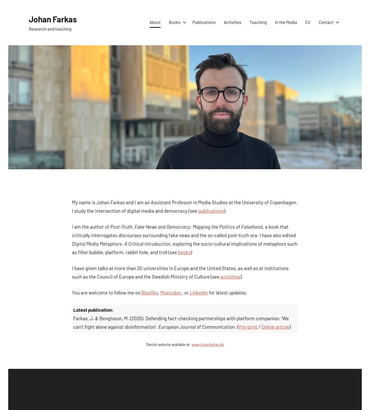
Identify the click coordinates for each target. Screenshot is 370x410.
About (155, 22)
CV (307, 22)
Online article (275, 327)
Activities (232, 22)
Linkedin (199, 293)
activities (230, 277)
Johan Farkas (56, 18)
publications (211, 211)
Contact (328, 22)
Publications (204, 22)
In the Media (286, 22)
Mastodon (171, 293)
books (184, 252)
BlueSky (149, 293)
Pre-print (247, 327)
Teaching (258, 22)
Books (176, 22)
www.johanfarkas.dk (208, 344)
